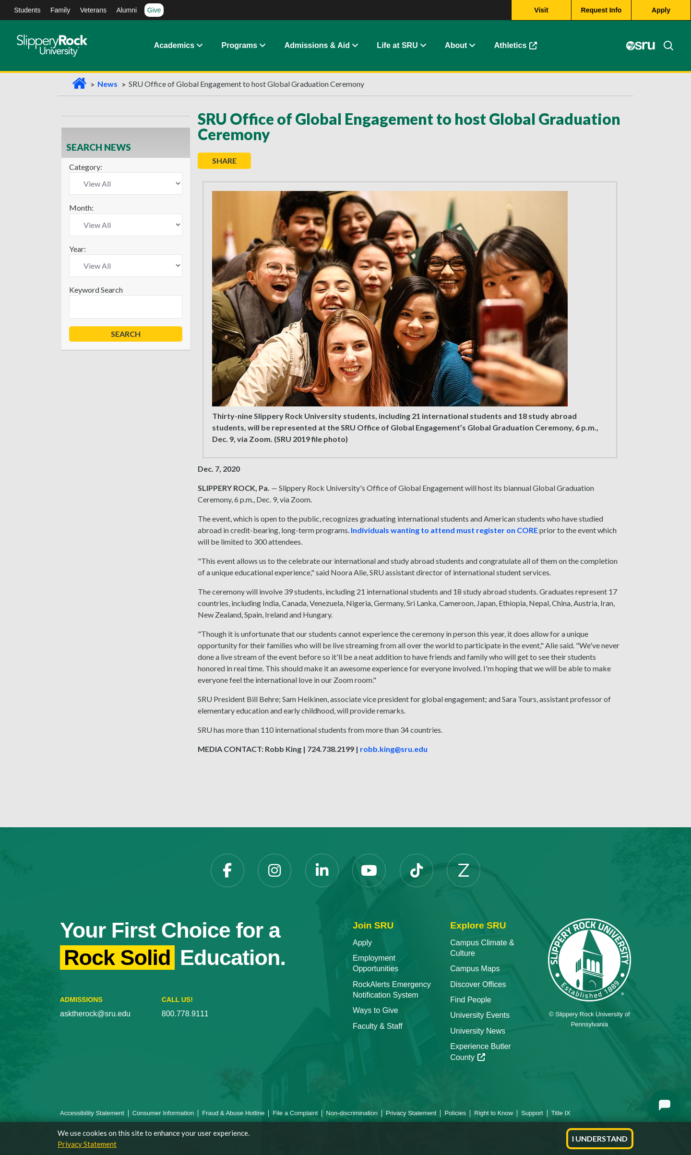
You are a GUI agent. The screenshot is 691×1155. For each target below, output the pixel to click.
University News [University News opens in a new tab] (477, 1031)
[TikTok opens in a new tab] (416, 870)
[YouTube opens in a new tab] (369, 870)
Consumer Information (163, 1113)
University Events (480, 1015)
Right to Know (493, 1113)
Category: (85, 166)
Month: (81, 207)
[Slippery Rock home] (52, 45)
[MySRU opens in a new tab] (640, 45)
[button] (199, 45)
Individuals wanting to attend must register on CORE (444, 530)
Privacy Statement (87, 1144)
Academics (174, 45)
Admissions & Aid (317, 45)
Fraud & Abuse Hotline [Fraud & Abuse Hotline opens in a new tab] (233, 1113)
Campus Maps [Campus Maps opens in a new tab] (475, 968)
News (107, 83)
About (456, 45)
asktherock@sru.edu (95, 1014)
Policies (455, 1113)
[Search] (664, 45)
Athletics (520, 47)
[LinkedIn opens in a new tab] (322, 870)
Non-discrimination (352, 1113)
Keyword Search (96, 289)
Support (532, 1113)
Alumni (126, 10)
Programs (240, 45)
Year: (77, 248)
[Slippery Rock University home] (589, 959)
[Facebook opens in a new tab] (227, 870)
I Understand (600, 1138)
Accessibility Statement (92, 1113)
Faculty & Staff (378, 1026)
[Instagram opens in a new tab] (274, 870)
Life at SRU (397, 45)
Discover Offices (478, 984)
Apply (362, 943)
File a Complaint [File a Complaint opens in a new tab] (295, 1113)
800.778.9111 (185, 1014)
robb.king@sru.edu (394, 748)
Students (27, 10)
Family (60, 10)
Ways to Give (375, 1010)
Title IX (561, 1113)
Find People (470, 1000)
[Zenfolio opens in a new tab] (463, 870)
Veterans (93, 10)
